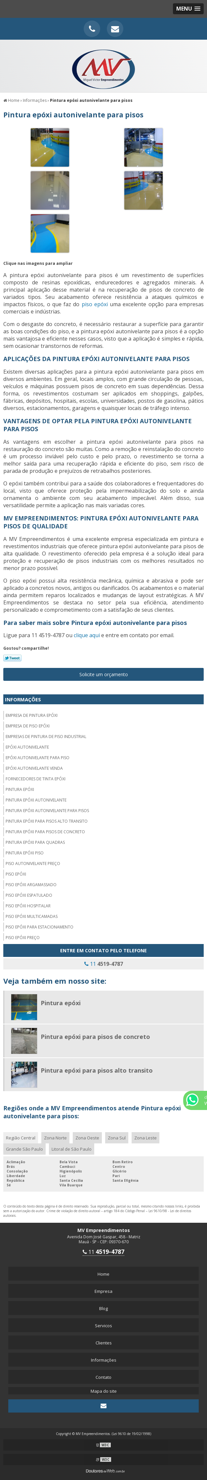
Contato (103, 1377)
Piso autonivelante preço (33, 863)
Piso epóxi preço (23, 937)
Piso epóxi (16, 874)
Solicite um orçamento (103, 674)
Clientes (104, 1343)
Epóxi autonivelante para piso (37, 758)
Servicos (103, 1326)
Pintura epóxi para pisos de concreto (45, 832)
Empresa (103, 1291)
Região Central (20, 1138)
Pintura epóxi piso (25, 853)
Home (103, 1274)
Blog (103, 1308)
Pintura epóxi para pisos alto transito (47, 821)
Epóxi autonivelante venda (34, 768)
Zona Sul (117, 1138)
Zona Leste (145, 1138)
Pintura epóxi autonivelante (36, 800)
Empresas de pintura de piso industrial (46, 736)
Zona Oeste (87, 1138)
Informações (23, 699)
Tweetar (12, 658)
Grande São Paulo (24, 1149)
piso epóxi (95, 304)
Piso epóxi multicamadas (32, 916)
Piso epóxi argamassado (31, 884)
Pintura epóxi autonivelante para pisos (47, 810)
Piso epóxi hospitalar (28, 906)
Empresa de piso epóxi (28, 726)
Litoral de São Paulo (72, 1149)
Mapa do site (104, 1391)
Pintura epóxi (20, 789)
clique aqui (87, 635)
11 (103, 963)
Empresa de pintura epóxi (32, 715)
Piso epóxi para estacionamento (39, 927)
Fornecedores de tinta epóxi (35, 779)
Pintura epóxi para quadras (35, 842)
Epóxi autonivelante (27, 747)
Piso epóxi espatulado (29, 895)
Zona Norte (55, 1138)
